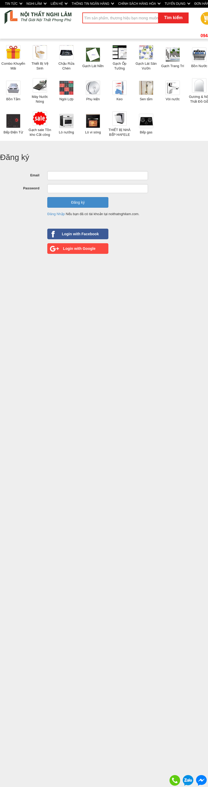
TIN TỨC (13, 4)
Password (31, 188)
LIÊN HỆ (59, 4)
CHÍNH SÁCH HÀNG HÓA (139, 4)
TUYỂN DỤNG (177, 4)
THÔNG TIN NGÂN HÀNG (93, 4)
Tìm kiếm (173, 17)
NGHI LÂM (36, 4)
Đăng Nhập (56, 214)
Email (35, 175)
